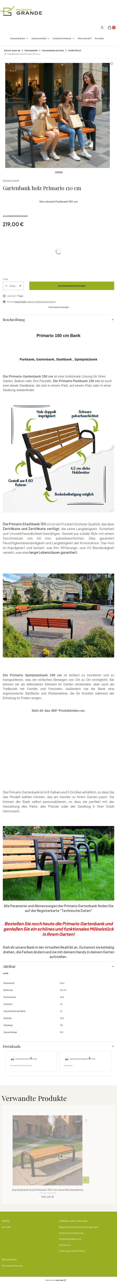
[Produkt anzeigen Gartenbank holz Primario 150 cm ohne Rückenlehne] (85, 1180)
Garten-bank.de (12, 50)
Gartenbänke (31, 50)
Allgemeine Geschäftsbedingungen (78, 1227)
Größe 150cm (74, 50)
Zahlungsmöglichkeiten (72, 1250)
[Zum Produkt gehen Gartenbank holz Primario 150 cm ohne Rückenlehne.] (47, 1150)
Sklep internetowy (54, 1280)
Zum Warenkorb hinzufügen (72, 286)
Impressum (65, 1244)
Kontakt (6, 1227)
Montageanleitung (12, 1265)
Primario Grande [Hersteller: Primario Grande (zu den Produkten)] (11, 180)
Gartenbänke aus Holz (53, 50)
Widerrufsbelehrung (70, 1239)
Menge (5, 279)
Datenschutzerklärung (71, 1233)
